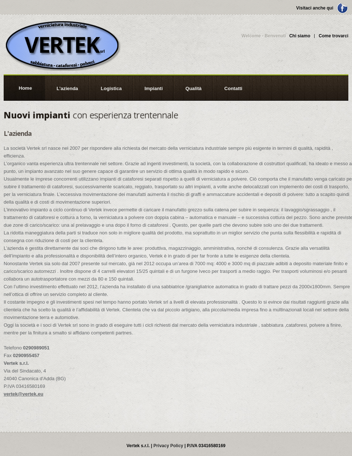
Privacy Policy (168, 445)
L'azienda (67, 88)
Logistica (111, 88)
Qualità (194, 88)
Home (25, 88)
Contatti (233, 88)
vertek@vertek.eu (23, 394)
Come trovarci (333, 35)
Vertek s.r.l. (62, 45)
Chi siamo (299, 35)
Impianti (153, 88)
